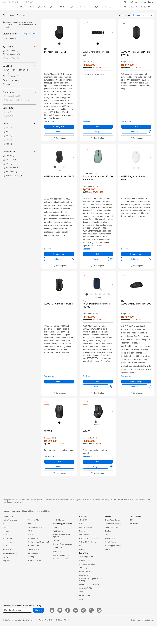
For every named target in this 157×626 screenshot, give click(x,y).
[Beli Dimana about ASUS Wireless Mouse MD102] (72, 259)
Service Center (110, 538)
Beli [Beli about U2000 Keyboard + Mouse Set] (97, 126)
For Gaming (7, 546)
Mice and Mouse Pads (61, 555)
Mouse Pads (12, 58)
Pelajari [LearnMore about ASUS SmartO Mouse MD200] (134, 386)
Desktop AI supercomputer (63, 544)
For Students (7, 542)
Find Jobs (82, 546)
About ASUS (83, 520)
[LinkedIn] (75, 610)
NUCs (30, 531)
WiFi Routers (58, 531)
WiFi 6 (55, 527)
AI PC (81, 592)
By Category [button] (19, 46)
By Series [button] (19, 66)
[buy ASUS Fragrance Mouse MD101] (136, 178)
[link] (7, 7)
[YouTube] (59, 610)
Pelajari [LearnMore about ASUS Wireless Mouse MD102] (57, 259)
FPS (9, 112)
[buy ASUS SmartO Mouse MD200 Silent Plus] (98, 178)
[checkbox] (19, 58)
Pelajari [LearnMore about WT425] (96, 466)
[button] (143, 2)
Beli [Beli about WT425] (97, 461)
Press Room (83, 531)
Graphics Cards (33, 549)
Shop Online (83, 575)
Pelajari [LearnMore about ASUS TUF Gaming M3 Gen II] (59, 381)
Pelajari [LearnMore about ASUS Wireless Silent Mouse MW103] (134, 131)
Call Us (107, 535)
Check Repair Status (112, 520)
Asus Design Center (86, 557)
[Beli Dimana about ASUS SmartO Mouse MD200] (149, 386)
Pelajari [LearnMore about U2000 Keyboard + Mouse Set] (98, 131)
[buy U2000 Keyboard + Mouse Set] (98, 53)
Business (151, 2)
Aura (81, 599)
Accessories (7, 550)
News (81, 524)
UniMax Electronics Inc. (87, 542)
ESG (131, 520)
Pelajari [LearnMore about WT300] (59, 466)
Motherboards (33, 546)
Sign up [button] (38, 610)
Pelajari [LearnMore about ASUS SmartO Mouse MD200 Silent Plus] (96, 259)
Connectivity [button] (19, 151)
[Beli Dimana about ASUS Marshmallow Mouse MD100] (111, 386)
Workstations (33, 538)
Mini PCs (31, 535)
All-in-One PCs (33, 520)
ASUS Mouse (45, 511)
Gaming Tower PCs (35, 527)
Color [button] (19, 123)
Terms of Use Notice (46, 620)
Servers (56, 540)
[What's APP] (99, 610)
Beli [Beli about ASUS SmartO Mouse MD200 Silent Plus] (97, 254)
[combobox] (142, 15)
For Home (6, 531)
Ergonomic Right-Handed (18, 100)
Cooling (31, 557)
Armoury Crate (84, 595)
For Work (6, 535)
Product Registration (112, 527)
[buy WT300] (48, 431)
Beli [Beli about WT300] (59, 461)
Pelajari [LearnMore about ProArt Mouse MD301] (59, 131)
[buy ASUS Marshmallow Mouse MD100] (98, 305)
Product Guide (84, 571)
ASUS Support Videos (113, 546)
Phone (5, 524)
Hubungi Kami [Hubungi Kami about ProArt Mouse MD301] (59, 126)
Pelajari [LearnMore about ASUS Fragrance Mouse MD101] (134, 259)
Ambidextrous (13, 96)
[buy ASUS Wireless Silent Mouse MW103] (136, 53)
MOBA (10, 116)
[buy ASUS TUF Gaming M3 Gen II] (58, 303)
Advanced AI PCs (85, 588)
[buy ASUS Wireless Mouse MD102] (59, 176)
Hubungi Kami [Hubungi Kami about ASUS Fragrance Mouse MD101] (136, 254)
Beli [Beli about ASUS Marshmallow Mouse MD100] (97, 381)
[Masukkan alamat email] (17, 610)
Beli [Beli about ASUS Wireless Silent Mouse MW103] (136, 126)
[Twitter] (91, 610)
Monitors (6, 557)
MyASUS (108, 549)
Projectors (6, 561)
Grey (9, 140)
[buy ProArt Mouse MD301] (55, 52)
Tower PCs (32, 524)
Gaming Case (33, 553)
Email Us (108, 531)
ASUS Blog (83, 568)
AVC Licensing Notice (87, 564)
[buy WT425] (86, 431)
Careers (82, 549)
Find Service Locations (113, 524)
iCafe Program (84, 560)
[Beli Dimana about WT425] (111, 467)
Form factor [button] (19, 92)
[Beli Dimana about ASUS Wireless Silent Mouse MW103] (149, 131)
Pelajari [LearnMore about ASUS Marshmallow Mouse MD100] (96, 386)
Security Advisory (111, 542)
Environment (134, 524)
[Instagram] (52, 610)
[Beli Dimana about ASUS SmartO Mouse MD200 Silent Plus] (111, 259)
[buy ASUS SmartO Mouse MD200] (136, 303)
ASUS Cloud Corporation (88, 538)
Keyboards (57, 552)
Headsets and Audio (60, 559)
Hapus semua (30, 33)
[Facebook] (67, 610)
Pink (9, 128)
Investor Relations (85, 527)
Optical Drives (58, 520)
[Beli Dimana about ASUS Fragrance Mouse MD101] (149, 259)
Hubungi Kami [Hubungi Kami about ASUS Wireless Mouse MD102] (59, 254)
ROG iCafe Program (131, 2)
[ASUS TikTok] (83, 610)
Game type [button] (19, 108)
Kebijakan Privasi (62, 620)
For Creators (7, 539)
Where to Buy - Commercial (89, 584)
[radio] (59, 43)
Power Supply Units (35, 560)
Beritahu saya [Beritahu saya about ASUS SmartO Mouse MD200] (136, 381)
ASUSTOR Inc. (84, 535)
